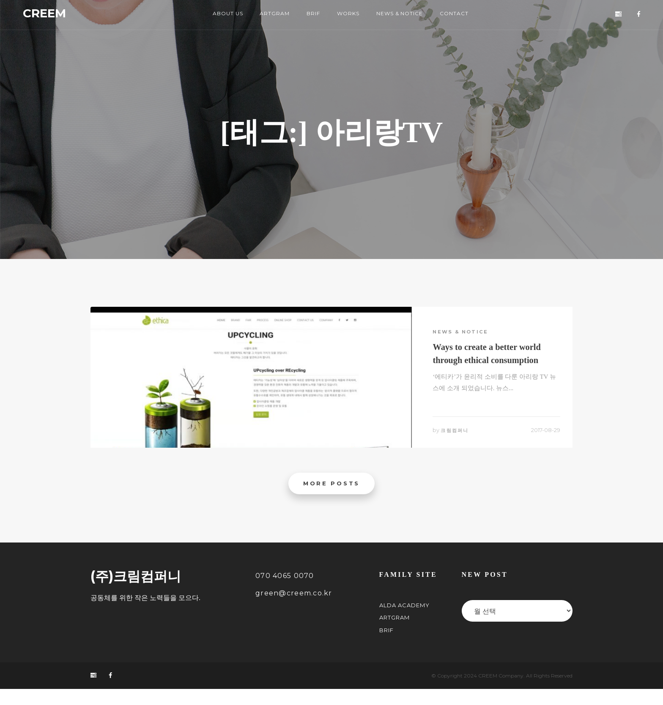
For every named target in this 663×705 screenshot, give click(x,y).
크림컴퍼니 (458, 440)
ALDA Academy (404, 620)
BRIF (311, 14)
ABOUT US (220, 14)
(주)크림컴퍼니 (135, 592)
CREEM (55, 14)
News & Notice (463, 333)
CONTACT (463, 14)
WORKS (348, 14)
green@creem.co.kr (293, 609)
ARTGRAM (270, 14)
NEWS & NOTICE (404, 14)
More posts (331, 498)
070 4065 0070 (284, 591)
